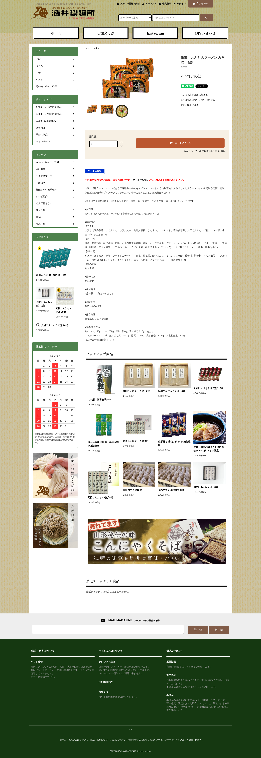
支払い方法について (78, 739)
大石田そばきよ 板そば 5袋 (208, 388)
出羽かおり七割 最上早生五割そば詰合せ (103, 444)
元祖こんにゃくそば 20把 (54, 325)
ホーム (56, 33)
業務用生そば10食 (132, 490)
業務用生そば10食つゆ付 (171, 490)
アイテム (199, 3)
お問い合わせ (205, 33)
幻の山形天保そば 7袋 (44, 304)
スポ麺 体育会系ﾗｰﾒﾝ (104, 399)
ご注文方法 (105, 33)
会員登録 (166, 3)
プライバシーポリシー (167, 739)
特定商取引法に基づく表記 (212, 151)
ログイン (181, 3)
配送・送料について (100, 739)
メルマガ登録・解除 (130, 3)
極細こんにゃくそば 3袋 (139, 391)
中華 (98, 48)
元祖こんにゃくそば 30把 (64, 310)
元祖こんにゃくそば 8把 (135, 441)
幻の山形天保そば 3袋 (205, 487)
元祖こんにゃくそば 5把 (100, 497)
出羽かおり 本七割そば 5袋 (52, 275)
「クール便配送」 (139, 180)
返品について (190, 151)
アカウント (150, 3)
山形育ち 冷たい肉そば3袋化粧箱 (174, 443)
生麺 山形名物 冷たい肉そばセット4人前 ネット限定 (209, 449)
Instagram (155, 33)
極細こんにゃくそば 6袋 (171, 391)
